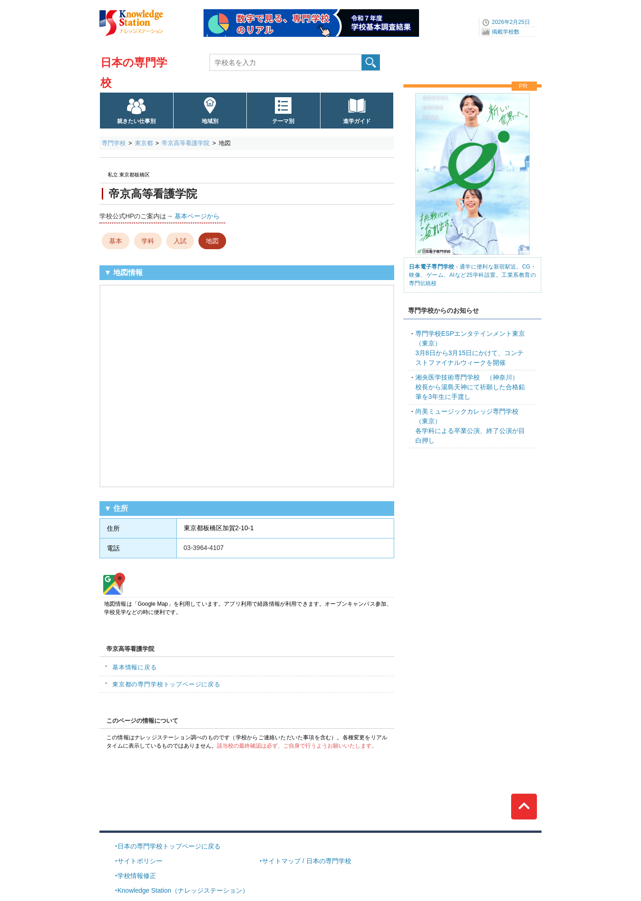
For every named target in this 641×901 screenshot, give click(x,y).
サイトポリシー (140, 861)
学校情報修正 (136, 875)
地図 (212, 241)
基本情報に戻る (134, 667)
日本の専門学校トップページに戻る (169, 846)
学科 (147, 241)
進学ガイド (357, 121)
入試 (180, 241)
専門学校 (114, 143)
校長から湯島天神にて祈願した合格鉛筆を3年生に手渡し (470, 387)
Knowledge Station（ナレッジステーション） (183, 890)
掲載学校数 (505, 32)
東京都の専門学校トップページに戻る (166, 684)
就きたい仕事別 (136, 121)
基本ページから (197, 216)
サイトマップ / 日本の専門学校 (306, 861)
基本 (115, 241)
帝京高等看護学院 (186, 143)
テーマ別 (283, 121)
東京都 (144, 143)
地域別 (210, 121)
